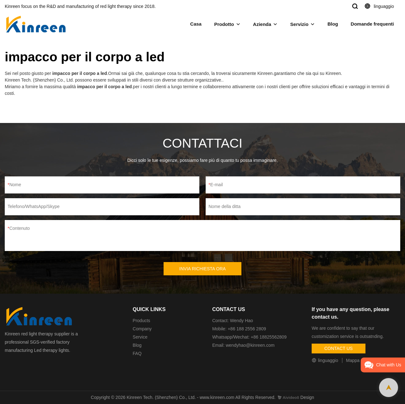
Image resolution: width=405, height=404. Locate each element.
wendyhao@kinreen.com (250, 345)
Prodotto (224, 24)
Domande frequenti (372, 24)
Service (140, 337)
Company (143, 328)
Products (141, 320)
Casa (196, 24)
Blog (332, 24)
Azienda (262, 24)
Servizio (299, 24)
